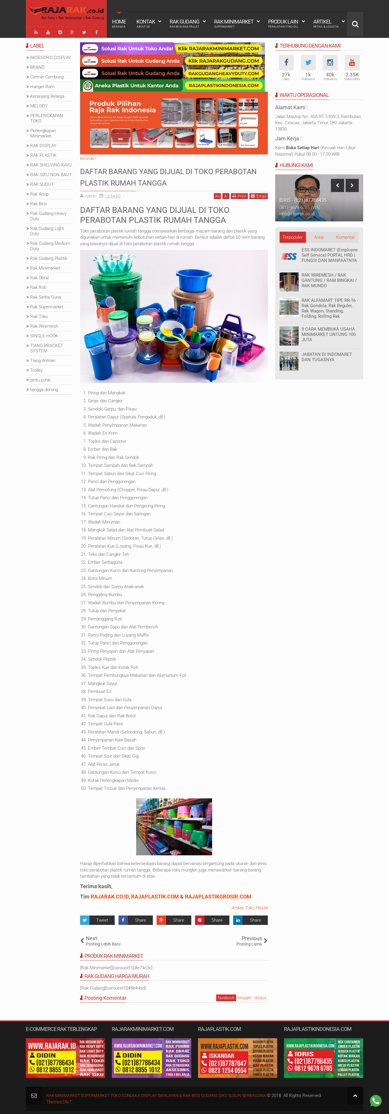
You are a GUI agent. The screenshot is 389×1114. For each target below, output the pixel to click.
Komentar (345, 235)
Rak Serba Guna (45, 295)
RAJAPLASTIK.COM (155, 895)
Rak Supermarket (46, 305)
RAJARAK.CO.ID (110, 895)
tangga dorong (44, 388)
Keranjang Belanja (47, 94)
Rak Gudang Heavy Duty (48, 214)
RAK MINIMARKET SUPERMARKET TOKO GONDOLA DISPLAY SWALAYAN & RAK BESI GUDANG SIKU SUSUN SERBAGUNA (165, 1094)
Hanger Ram (42, 85)
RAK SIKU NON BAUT (51, 173)
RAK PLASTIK (43, 154)
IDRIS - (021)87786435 (303, 199)
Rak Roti (38, 286)
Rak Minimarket (233, 23)
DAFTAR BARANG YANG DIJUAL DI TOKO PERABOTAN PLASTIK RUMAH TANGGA (166, 175)
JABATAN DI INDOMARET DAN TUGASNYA (327, 355)
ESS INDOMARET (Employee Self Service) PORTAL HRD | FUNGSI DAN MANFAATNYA (330, 254)
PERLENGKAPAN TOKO (46, 117)
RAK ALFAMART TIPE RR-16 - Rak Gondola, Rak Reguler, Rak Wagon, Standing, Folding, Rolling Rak (330, 306)
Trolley (36, 368)
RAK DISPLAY (43, 144)
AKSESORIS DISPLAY (50, 56)
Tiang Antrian (42, 359)
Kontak (145, 23)
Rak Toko (39, 315)
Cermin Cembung (47, 75)
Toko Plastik (256, 906)
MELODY (39, 104)
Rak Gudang (184, 23)
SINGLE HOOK (44, 334)
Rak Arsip (39, 192)
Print (239, 194)
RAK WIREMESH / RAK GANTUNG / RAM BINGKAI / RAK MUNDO (329, 279)
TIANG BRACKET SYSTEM (46, 346)
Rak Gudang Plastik (48, 257)
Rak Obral (39, 276)
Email (258, 194)
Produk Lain (283, 23)
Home (119, 23)
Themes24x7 (58, 1100)
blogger (244, 996)
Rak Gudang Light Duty (47, 229)
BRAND (37, 65)
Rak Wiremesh (44, 324)
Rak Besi (38, 202)
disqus (260, 996)
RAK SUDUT (42, 183)
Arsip (319, 235)
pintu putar (40, 378)
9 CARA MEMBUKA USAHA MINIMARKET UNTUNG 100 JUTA (329, 333)
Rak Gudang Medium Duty (50, 244)
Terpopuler (293, 235)
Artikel (326, 23)
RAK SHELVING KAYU (51, 163)
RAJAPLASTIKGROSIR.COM (218, 895)
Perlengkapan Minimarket (43, 132)
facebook (226, 996)
